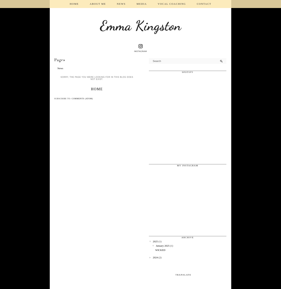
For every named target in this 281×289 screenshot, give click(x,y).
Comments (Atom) (82, 99)
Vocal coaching (172, 3)
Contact (204, 3)
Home (74, 3)
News (121, 3)
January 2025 (163, 245)
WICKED (160, 250)
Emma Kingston (140, 26)
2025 (155, 241)
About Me (98, 3)
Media (142, 3)
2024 (155, 257)
